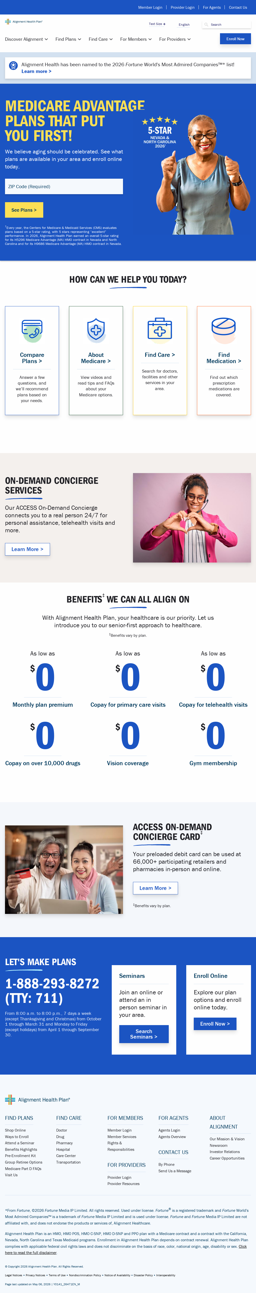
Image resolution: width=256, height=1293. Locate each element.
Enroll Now (235, 38)
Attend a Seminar (19, 1142)
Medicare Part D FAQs (23, 1168)
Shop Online (15, 1130)
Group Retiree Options (23, 1162)
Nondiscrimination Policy (85, 1275)
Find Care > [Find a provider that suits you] (160, 355)
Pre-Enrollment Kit (20, 1155)
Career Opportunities (227, 1158)
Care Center (66, 1155)
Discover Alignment (24, 39)
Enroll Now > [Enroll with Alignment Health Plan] (215, 1023)
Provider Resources (124, 1183)
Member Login (150, 7)
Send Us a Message (174, 1170)
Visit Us (11, 1174)
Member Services (122, 1136)
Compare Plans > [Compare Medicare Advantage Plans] (32, 358)
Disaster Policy (143, 1275)
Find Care (98, 39)
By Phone (166, 1164)
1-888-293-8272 (52, 983)
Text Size (155, 23)
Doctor (61, 1130)
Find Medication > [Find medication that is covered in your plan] (224, 358)
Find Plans (66, 39)
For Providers (172, 39)
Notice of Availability (117, 1275)
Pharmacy (64, 1142)
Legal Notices (13, 1275)
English (183, 24)
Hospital (63, 1149)
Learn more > (37, 71)
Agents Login (169, 1130)
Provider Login (183, 7)
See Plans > (24, 210)
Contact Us (238, 7)
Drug (60, 1136)
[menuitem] (27, 39)
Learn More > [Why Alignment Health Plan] (28, 549)
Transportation (68, 1162)
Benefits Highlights (21, 1149)
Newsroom (219, 1145)
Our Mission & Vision (227, 1138)
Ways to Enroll (17, 1136)
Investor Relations (225, 1151)
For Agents (212, 7)
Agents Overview (172, 1136)
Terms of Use (57, 1275)
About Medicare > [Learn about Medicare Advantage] (96, 358)
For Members (133, 39)
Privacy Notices (35, 1275)
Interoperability (165, 1275)
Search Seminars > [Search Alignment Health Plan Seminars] (144, 1034)
